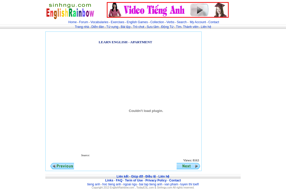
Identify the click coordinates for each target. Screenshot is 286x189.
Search (182, 22)
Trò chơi (139, 27)
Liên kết (122, 176)
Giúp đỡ (137, 176)
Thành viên (190, 27)
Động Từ (167, 27)
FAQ (119, 180)
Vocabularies (99, 22)
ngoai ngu (130, 184)
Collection (157, 22)
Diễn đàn (97, 27)
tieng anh (93, 184)
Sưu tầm (153, 27)
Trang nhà (82, 27)
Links (109, 180)
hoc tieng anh (111, 184)
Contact (213, 22)
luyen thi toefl (189, 184)
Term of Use (134, 180)
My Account (198, 22)
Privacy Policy (155, 180)
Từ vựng (112, 27)
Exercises (117, 22)
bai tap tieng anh (150, 184)
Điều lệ (150, 176)
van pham (171, 184)
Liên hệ (206, 27)
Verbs (170, 22)
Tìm (178, 27)
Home (72, 22)
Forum (83, 22)
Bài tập (125, 27)
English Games (137, 22)
